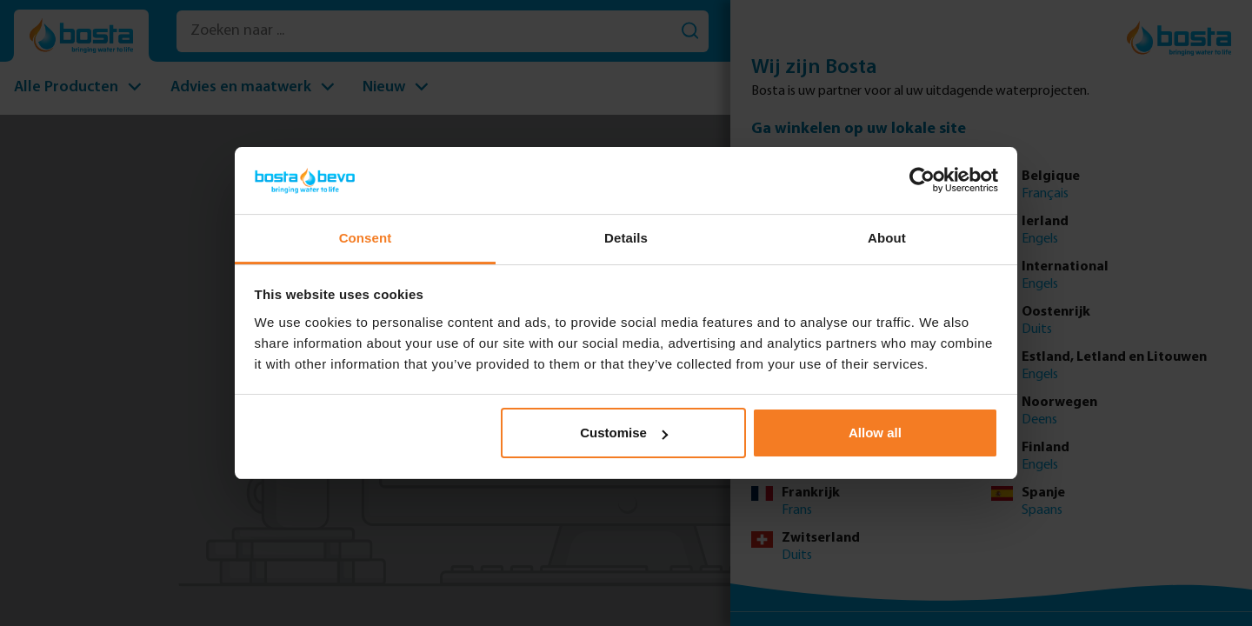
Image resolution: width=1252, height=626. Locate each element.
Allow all (875, 432)
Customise (624, 432)
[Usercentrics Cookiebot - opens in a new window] (922, 180)
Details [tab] (626, 237)
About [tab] (887, 237)
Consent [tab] (365, 237)
